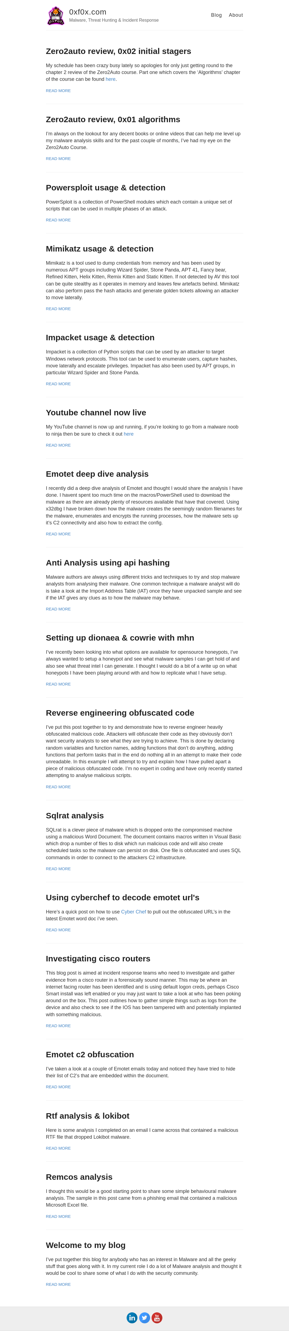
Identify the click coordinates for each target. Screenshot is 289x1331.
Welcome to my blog (86, 1245)
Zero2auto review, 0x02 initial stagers (118, 51)
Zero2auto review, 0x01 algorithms (113, 119)
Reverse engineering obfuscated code (120, 712)
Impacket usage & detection (100, 337)
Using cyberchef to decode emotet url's (123, 897)
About (236, 15)
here (111, 79)
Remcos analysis (79, 1176)
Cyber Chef (133, 912)
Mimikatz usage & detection (100, 248)
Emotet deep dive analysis (97, 473)
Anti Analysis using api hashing (108, 562)
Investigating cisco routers (98, 958)
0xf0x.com (88, 12)
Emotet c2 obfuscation (90, 1054)
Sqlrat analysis (75, 815)
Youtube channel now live (96, 412)
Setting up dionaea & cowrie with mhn (120, 637)
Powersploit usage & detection (106, 187)
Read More (58, 90)
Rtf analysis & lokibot (88, 1115)
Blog (216, 15)
